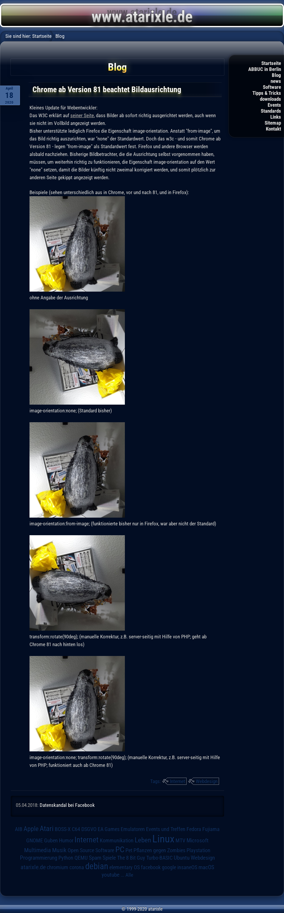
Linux (163, 839)
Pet (128, 850)
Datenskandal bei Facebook (67, 805)
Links (275, 117)
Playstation (198, 850)
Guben (51, 841)
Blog (276, 75)
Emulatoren (133, 829)
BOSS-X (63, 829)
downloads (270, 99)
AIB (18, 829)
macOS (206, 867)
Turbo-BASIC (159, 858)
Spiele (109, 857)
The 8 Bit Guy (131, 858)
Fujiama (211, 829)
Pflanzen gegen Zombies (159, 850)
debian (96, 866)
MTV (180, 840)
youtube (111, 874)
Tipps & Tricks (266, 93)
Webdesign (207, 781)
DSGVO (89, 829)
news (276, 81)
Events (274, 105)
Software (272, 87)
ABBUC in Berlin (264, 69)
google (169, 867)
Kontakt (273, 129)
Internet (177, 781)
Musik (59, 850)
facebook (151, 867)
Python (65, 858)
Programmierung (38, 857)
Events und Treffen (165, 829)
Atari (47, 828)
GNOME (34, 840)
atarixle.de (33, 867)
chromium (57, 867)
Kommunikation (117, 840)
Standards (271, 111)
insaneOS (187, 867)
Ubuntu (182, 858)
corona (76, 867)
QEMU (81, 858)
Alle (129, 875)
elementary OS (124, 867)
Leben (143, 840)
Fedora (194, 829)
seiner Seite (82, 115)
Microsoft (198, 840)
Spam (95, 858)
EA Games (109, 829)
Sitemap (273, 123)
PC (119, 849)
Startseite (271, 63)
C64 (76, 829)
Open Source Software (91, 850)
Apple (31, 828)
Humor (66, 841)
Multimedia (37, 850)
